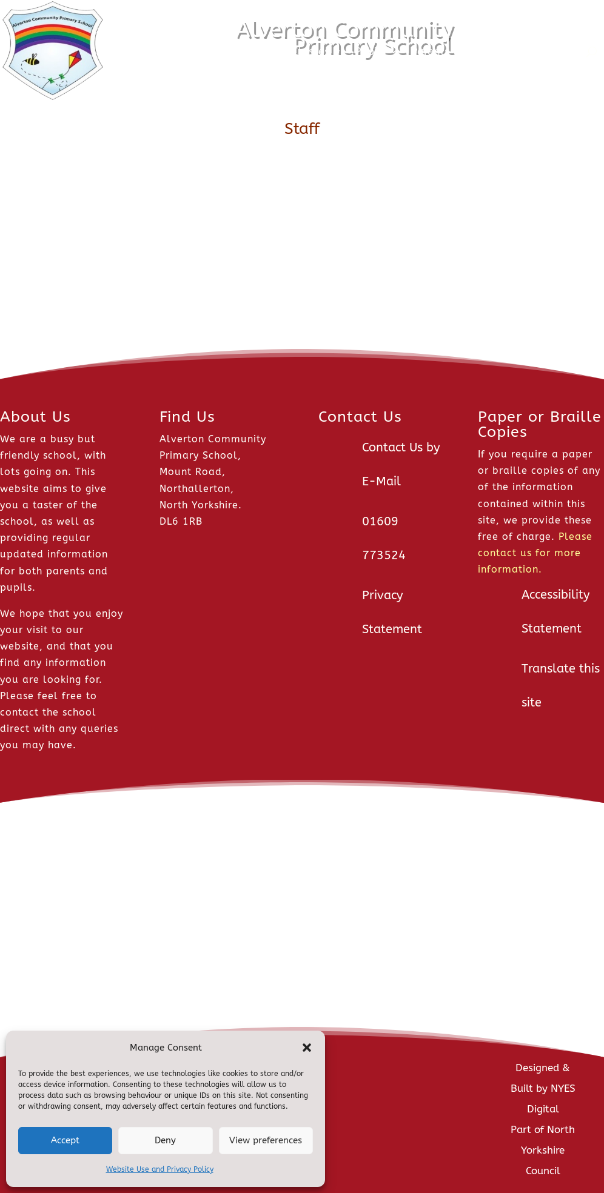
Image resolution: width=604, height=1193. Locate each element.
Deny (165, 1140)
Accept (65, 1140)
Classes (310, 51)
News (180, 51)
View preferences (265, 1140)
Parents (430, 51)
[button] (307, 1048)
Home (137, 51)
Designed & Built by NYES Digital (543, 1088)
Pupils (370, 51)
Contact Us (552, 51)
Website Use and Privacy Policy (159, 1169)
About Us (243, 51)
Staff (487, 51)
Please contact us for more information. (535, 553)
